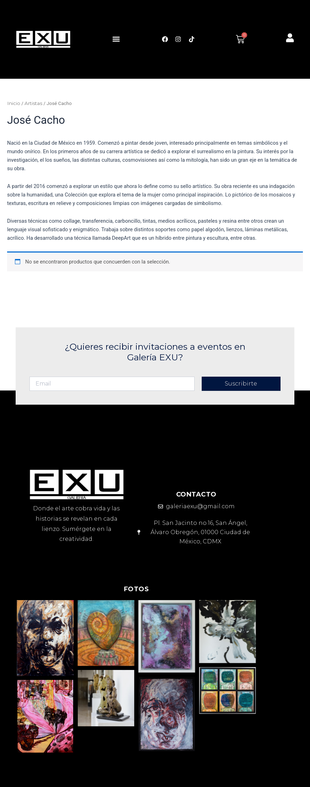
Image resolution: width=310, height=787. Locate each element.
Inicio (13, 103)
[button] (116, 39)
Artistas (33, 103)
